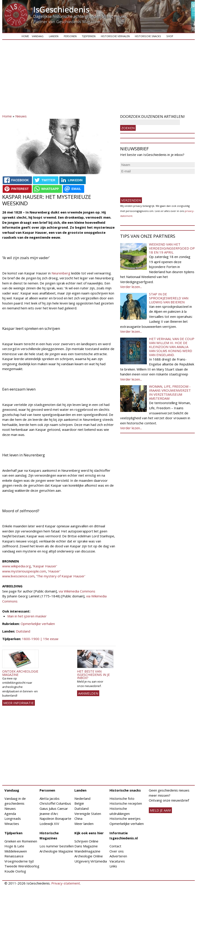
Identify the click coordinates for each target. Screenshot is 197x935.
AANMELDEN (88, 693)
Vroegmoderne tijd (19, 861)
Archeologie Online (88, 856)
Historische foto (121, 798)
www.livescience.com (18, 576)
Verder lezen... (131, 286)
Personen (70, 36)
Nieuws (21, 116)
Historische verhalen (115, 36)
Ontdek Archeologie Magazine (20, 673)
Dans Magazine (86, 846)
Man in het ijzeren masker (27, 616)
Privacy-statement (65, 883)
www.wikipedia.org (16, 566)
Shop (169, 36)
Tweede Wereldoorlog (21, 866)
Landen (53, 36)
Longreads (12, 818)
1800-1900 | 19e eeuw (40, 639)
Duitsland (23, 631)
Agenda (10, 813)
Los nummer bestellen (57, 846)
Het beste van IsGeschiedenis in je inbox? (93, 674)
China (78, 818)
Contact (115, 846)
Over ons (116, 851)
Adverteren (118, 856)
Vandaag (38, 36)
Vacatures (117, 861)
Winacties (11, 823)
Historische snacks (148, 36)
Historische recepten (125, 803)
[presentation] (154, 183)
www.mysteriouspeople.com (24, 571)
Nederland (82, 798)
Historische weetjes (125, 818)
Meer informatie (18, 703)
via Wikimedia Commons (77, 591)
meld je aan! (160, 810)
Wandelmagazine (87, 851)
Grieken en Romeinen (20, 841)
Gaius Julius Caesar (54, 808)
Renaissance (14, 856)
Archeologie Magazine (56, 851)
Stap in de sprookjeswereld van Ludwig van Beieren (168, 298)
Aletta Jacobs (50, 798)
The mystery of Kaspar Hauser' (61, 576)
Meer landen (84, 823)
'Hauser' (54, 571)
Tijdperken (89, 36)
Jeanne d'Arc (49, 813)
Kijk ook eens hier (89, 833)
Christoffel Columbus (55, 803)
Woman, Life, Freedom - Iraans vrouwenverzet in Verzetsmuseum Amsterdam (170, 392)
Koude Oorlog (15, 871)
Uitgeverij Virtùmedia (90, 861)
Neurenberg (61, 273)
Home (25, 36)
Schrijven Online (86, 841)
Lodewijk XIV (49, 823)
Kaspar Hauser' (45, 566)
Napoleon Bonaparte (55, 818)
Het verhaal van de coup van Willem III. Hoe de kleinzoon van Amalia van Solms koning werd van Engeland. (171, 347)
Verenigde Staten (87, 813)
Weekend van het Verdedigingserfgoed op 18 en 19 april (172, 248)
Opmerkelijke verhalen (38, 623)
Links (113, 866)
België (79, 803)
